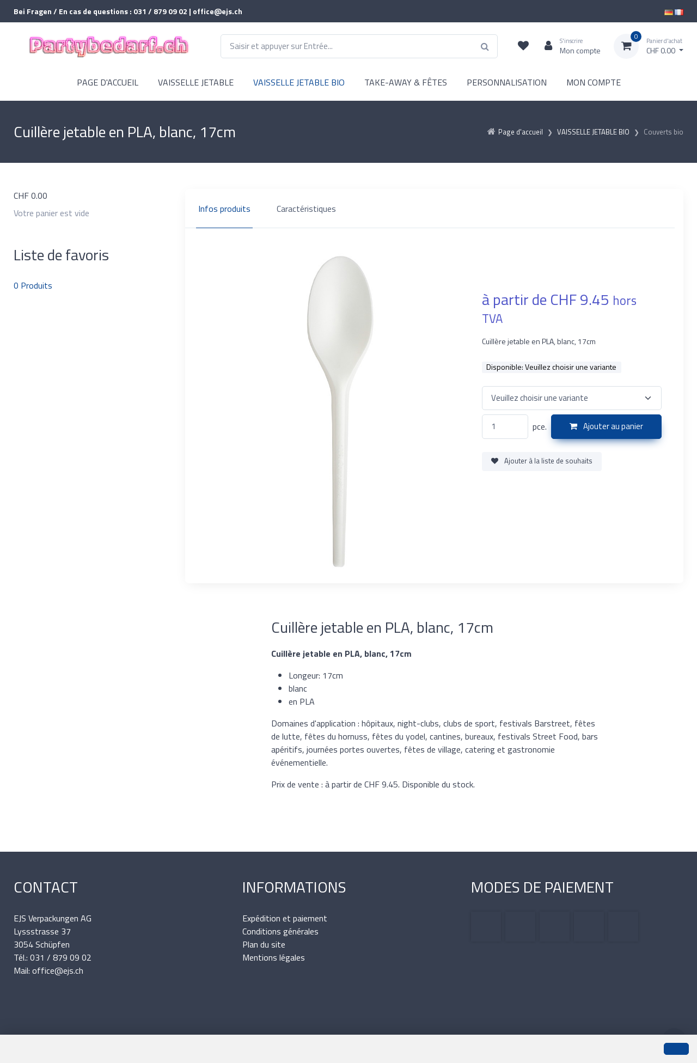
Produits (33, 285)
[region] (434, 208)
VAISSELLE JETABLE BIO (299, 82)
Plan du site (263, 944)
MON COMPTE (593, 82)
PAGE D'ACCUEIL (107, 82)
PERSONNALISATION (507, 82)
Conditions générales (280, 931)
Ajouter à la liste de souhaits (541, 460)
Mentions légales (273, 957)
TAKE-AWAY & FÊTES (405, 82)
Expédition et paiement (284, 918)
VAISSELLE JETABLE (196, 82)
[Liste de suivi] (523, 46)
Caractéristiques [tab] (306, 208)
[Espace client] (568, 46)
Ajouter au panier (606, 426)
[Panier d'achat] (648, 46)
